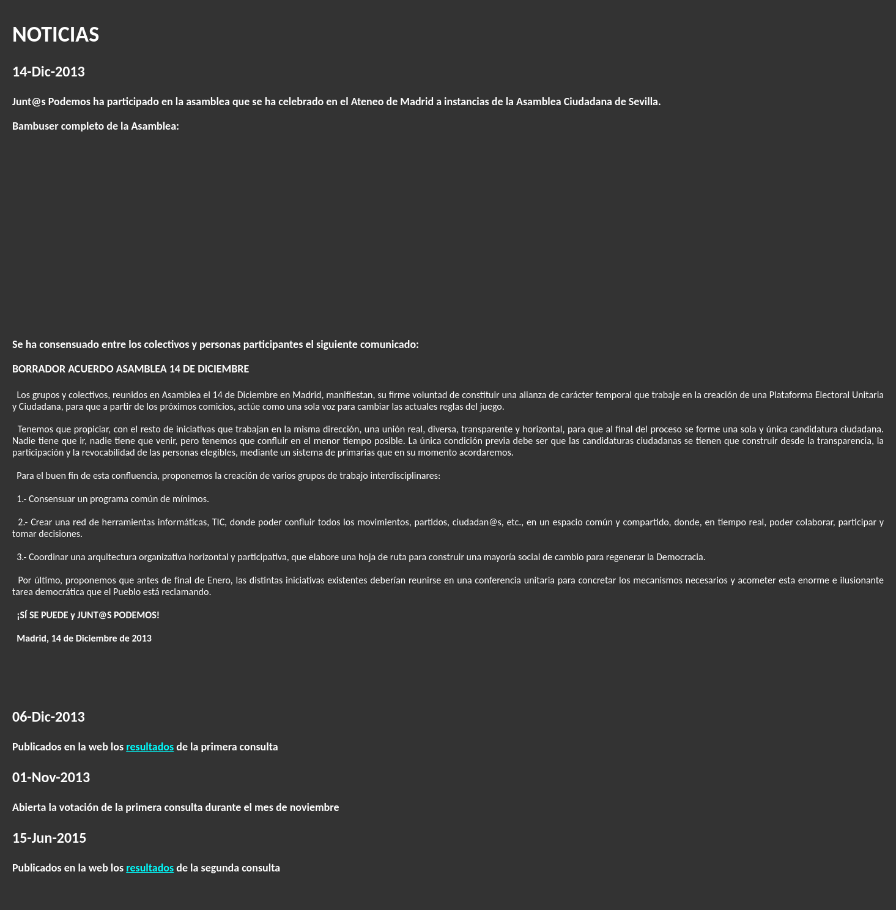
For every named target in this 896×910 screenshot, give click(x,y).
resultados (150, 746)
